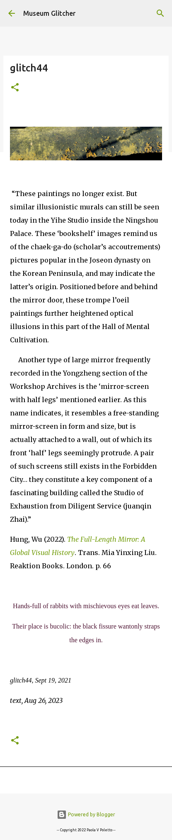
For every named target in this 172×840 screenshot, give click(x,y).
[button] (15, 87)
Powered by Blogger (86, 814)
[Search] (160, 13)
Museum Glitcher (49, 13)
